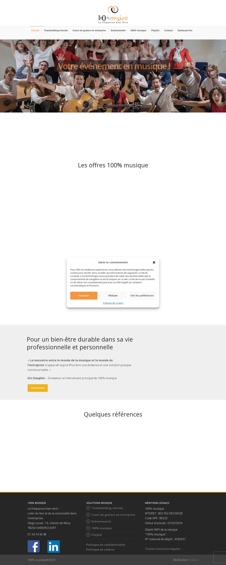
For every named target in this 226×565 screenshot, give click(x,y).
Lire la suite (38, 387)
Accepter (84, 295)
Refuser (113, 295)
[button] (154, 262)
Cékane (193, 560)
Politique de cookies (113, 303)
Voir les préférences (142, 295)
